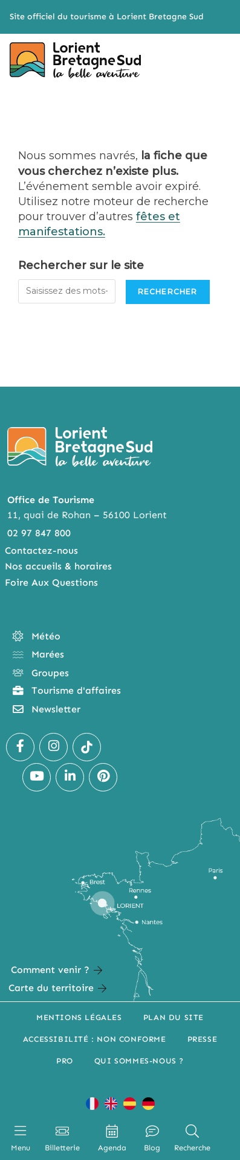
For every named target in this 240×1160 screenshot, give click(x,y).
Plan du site (173, 1017)
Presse (202, 1039)
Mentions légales (79, 1017)
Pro (64, 1060)
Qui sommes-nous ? (139, 1060)
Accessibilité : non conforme (94, 1039)
